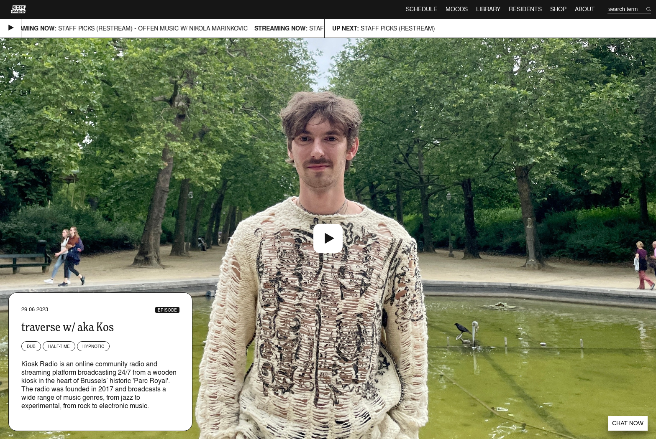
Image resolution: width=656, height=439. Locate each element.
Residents (525, 9)
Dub (31, 346)
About (585, 9)
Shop (558, 9)
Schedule (421, 9)
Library (488, 9)
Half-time (59, 346)
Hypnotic (93, 346)
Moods (457, 9)
